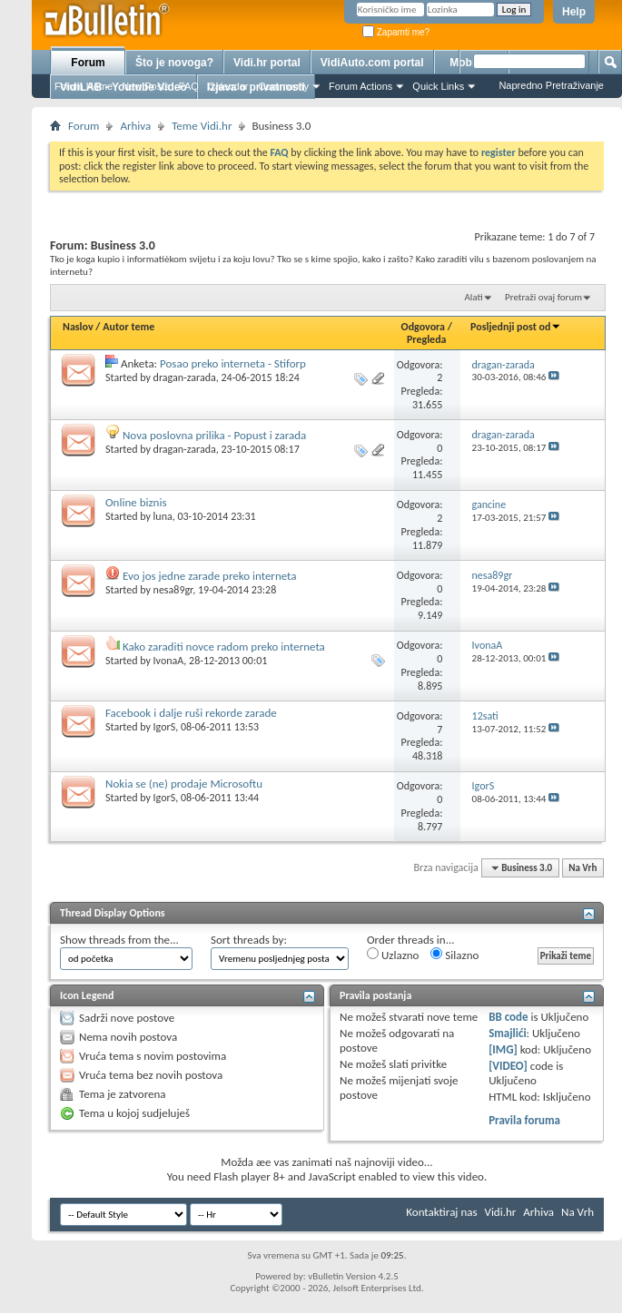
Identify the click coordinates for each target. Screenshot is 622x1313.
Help (574, 11)
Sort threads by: (249, 939)
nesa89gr (173, 589)
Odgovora (423, 326)
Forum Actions (360, 86)
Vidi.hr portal (267, 62)
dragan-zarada (184, 377)
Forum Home (83, 86)
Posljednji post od (515, 326)
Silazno (454, 954)
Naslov (78, 326)
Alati (473, 297)
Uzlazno (393, 954)
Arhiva (135, 125)
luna (163, 516)
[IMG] (503, 1049)
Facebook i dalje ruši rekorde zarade (191, 713)
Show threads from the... (119, 939)
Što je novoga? (174, 62)
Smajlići (507, 1033)
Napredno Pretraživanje (551, 85)
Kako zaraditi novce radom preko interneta (224, 646)
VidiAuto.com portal (372, 62)
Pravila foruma (524, 1120)
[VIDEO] (508, 1066)
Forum (87, 62)
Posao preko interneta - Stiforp (233, 363)
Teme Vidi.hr (202, 125)
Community (283, 86)
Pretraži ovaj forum (543, 297)
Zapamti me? (395, 32)
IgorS (164, 726)
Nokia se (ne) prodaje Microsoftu (183, 783)
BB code (508, 1017)
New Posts (146, 86)
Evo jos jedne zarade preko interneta (210, 576)
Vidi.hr (501, 1212)
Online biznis (136, 502)
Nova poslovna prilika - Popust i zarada (214, 435)
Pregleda (427, 339)
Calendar (228, 86)
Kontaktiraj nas (441, 1212)
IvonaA (168, 660)
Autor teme (128, 326)
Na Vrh (582, 868)
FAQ (189, 86)
